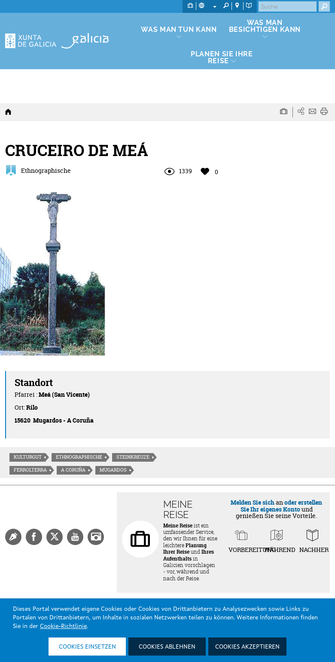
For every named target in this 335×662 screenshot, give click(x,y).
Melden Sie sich (252, 502)
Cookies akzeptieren (247, 647)
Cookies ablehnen (167, 647)
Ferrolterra (30, 469)
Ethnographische (79, 457)
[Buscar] (288, 6)
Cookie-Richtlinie (63, 626)
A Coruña (73, 469)
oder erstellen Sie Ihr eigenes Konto (282, 505)
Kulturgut (28, 457)
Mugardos (113, 469)
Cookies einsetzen (87, 647)
